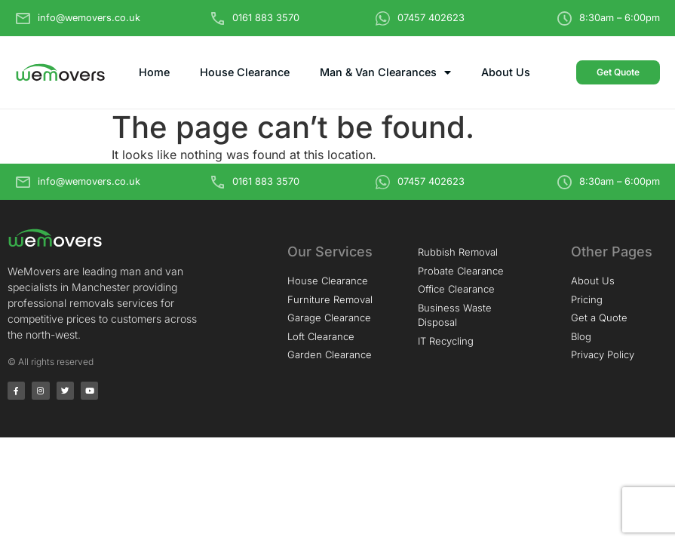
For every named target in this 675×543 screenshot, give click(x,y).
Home (154, 72)
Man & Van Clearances (385, 72)
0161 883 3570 (265, 17)
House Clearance (245, 72)
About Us (505, 72)
